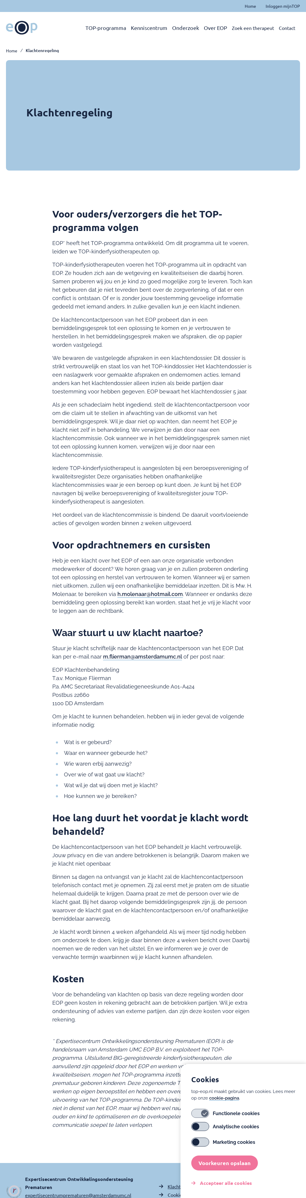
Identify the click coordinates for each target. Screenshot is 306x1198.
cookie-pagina (224, 1102)
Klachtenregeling (42, 50)
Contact (287, 28)
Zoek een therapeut (253, 28)
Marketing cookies (223, 1145)
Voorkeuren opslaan (224, 1166)
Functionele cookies (225, 1117)
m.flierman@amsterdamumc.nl (142, 656)
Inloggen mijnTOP (283, 6)
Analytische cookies (225, 1130)
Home (250, 6)
